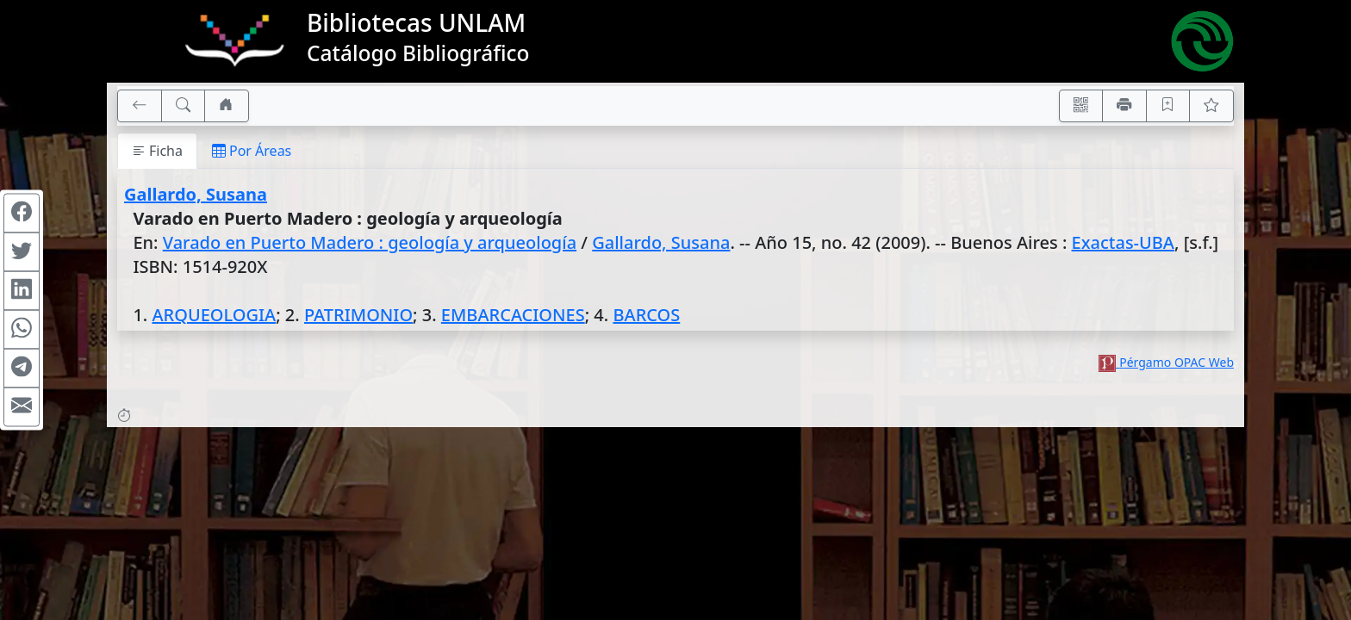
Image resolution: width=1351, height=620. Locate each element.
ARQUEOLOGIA (214, 314)
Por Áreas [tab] (251, 150)
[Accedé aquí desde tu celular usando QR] (1081, 106)
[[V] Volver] (139, 106)
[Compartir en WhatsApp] (21, 330)
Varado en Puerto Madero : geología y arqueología (369, 242)
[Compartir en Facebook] (21, 213)
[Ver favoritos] (1211, 106)
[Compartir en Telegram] (21, 368)
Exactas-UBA (1123, 242)
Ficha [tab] (157, 150)
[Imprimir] (1124, 106)
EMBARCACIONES (513, 314)
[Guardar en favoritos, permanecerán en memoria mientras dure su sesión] (1168, 106)
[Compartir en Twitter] (21, 252)
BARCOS (646, 314)
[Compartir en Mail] (21, 407)
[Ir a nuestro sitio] (226, 106)
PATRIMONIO (358, 314)
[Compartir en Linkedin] (21, 291)
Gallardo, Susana (195, 194)
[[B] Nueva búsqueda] (183, 106)
